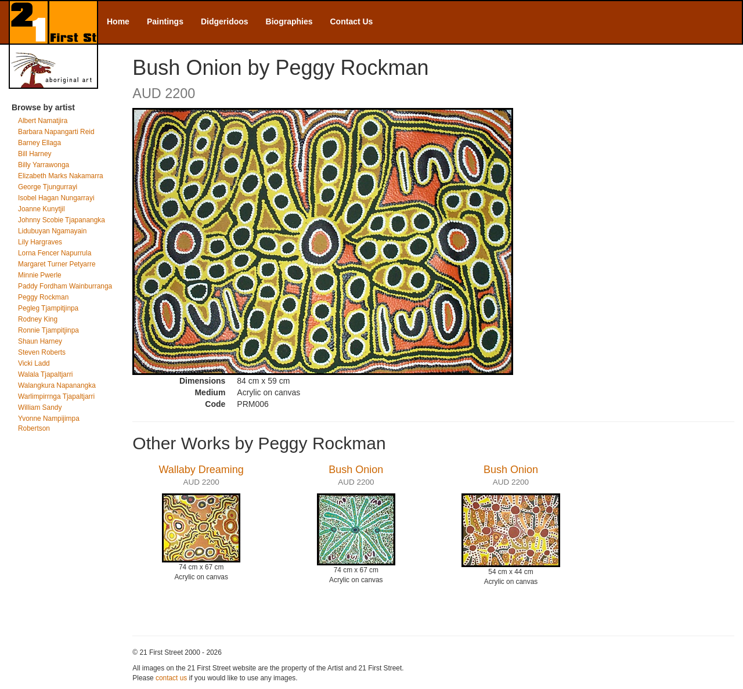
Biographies (289, 21)
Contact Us (351, 21)
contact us (171, 678)
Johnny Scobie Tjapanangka (61, 220)
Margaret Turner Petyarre (57, 264)
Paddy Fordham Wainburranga (65, 286)
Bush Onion (356, 469)
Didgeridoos (224, 21)
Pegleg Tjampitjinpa (48, 308)
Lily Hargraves (40, 242)
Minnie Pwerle (40, 275)
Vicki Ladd (34, 363)
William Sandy (40, 407)
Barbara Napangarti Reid (56, 132)
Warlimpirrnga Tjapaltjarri (56, 396)
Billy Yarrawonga (43, 165)
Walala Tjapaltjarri (45, 374)
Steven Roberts (42, 352)
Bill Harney (35, 154)
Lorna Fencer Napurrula (54, 253)
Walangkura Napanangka (57, 385)
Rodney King (37, 319)
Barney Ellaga (39, 143)
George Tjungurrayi (47, 187)
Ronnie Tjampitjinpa (48, 330)
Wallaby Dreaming (200, 469)
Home (118, 21)
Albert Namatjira (42, 121)
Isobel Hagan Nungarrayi (56, 198)
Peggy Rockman (43, 297)
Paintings (165, 21)
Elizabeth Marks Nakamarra (60, 176)
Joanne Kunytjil (41, 209)
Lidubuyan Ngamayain (52, 231)
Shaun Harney (40, 341)
